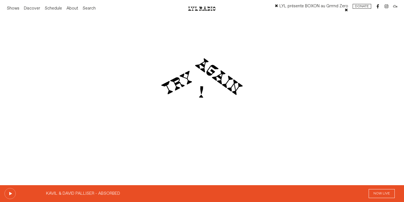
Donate (362, 6)
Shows (13, 8)
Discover (32, 8)
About (72, 8)
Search (89, 8)
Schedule (53, 8)
